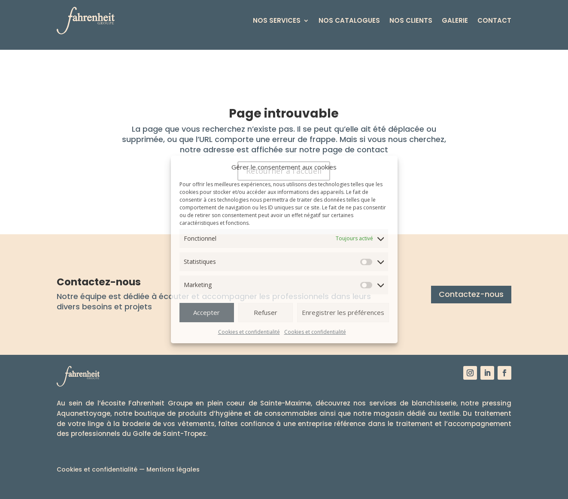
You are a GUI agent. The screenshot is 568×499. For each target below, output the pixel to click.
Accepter (206, 312)
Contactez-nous (471, 294)
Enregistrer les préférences (343, 312)
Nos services (277, 20)
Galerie (455, 20)
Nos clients (410, 20)
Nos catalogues (349, 20)
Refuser (265, 312)
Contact (494, 20)
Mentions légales (173, 469)
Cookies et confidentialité (249, 332)
